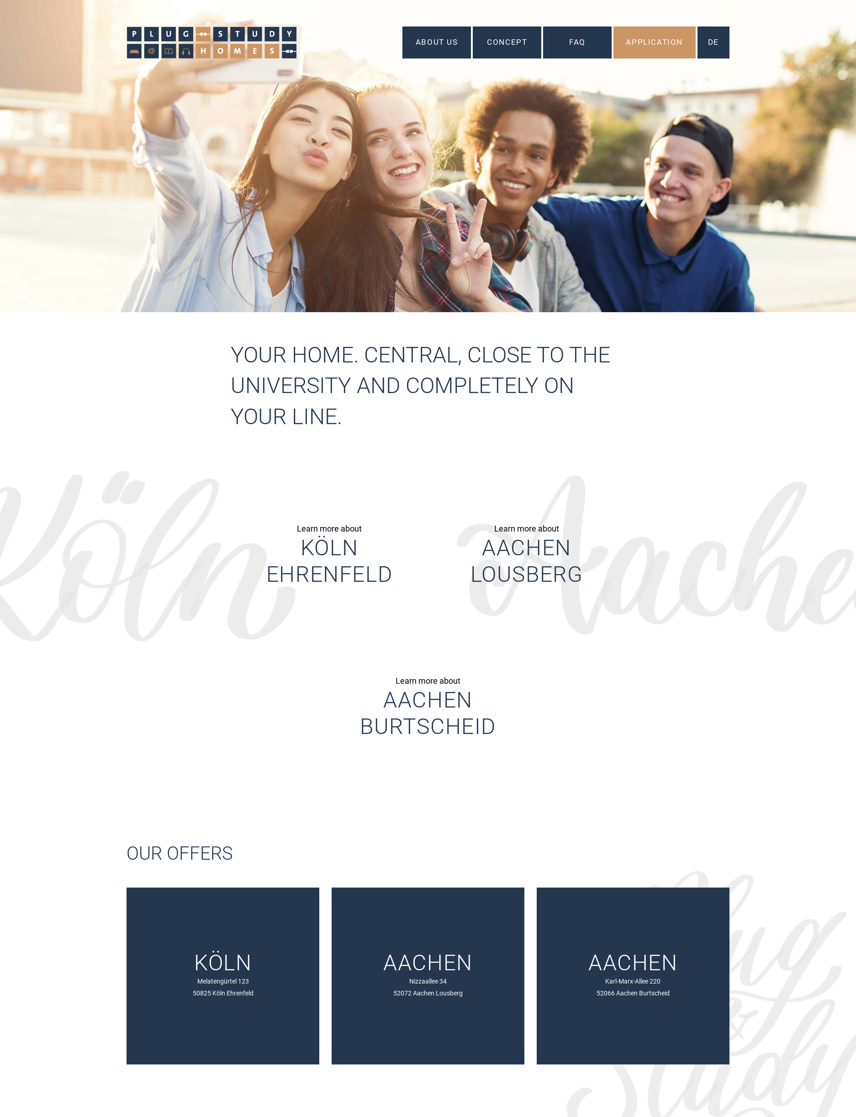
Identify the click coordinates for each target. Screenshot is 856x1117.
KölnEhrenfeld (329, 561)
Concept (506, 42)
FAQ (577, 42)
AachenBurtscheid (428, 713)
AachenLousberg (526, 561)
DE (712, 42)
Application (653, 42)
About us (436, 42)
